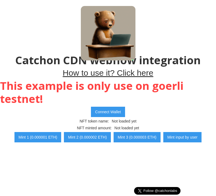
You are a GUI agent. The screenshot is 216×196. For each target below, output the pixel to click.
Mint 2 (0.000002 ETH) (87, 137)
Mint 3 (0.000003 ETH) (137, 137)
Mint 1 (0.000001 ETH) (38, 137)
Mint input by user (182, 137)
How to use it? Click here (108, 72)
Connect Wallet (108, 112)
